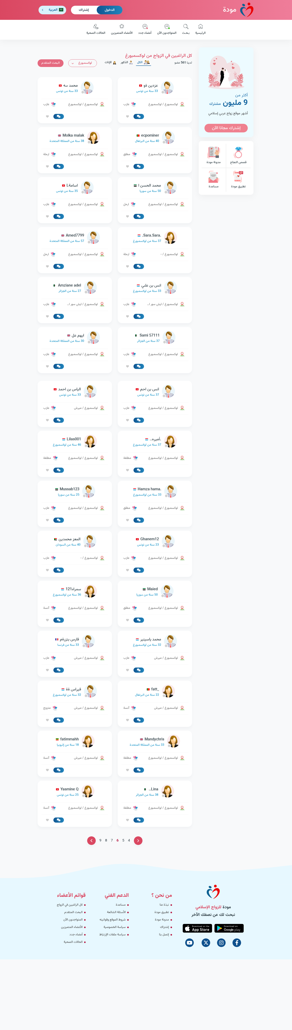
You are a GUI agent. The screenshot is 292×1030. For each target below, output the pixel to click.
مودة (238, 9)
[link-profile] (154, 88)
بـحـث (186, 29)
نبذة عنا (164, 905)
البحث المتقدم (50, 63)
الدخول (110, 10)
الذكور (127, 62)
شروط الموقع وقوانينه (113, 919)
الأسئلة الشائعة (116, 912)
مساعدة (214, 180)
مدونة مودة (214, 156)
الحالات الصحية (95, 29)
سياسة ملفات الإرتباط (112, 934)
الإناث (111, 62)
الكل (143, 62)
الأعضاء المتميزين (122, 29)
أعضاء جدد (144, 29)
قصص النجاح (238, 156)
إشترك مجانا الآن (226, 128)
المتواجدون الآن (166, 29)
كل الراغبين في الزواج (70, 905)
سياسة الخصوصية (115, 927)
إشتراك (84, 10)
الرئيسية (200, 29)
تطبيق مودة (238, 180)
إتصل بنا (164, 934)
